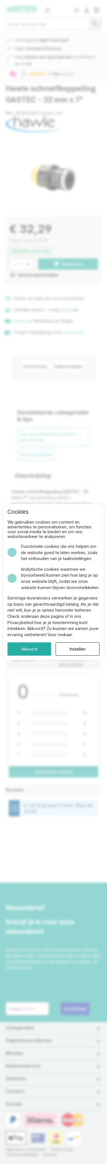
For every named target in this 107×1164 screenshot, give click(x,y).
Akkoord (29, 648)
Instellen (77, 648)
